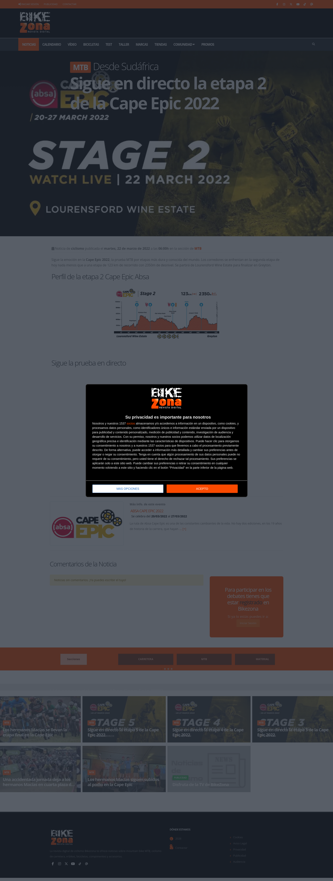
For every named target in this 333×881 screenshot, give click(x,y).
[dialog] (167, 441)
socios (131, 423)
